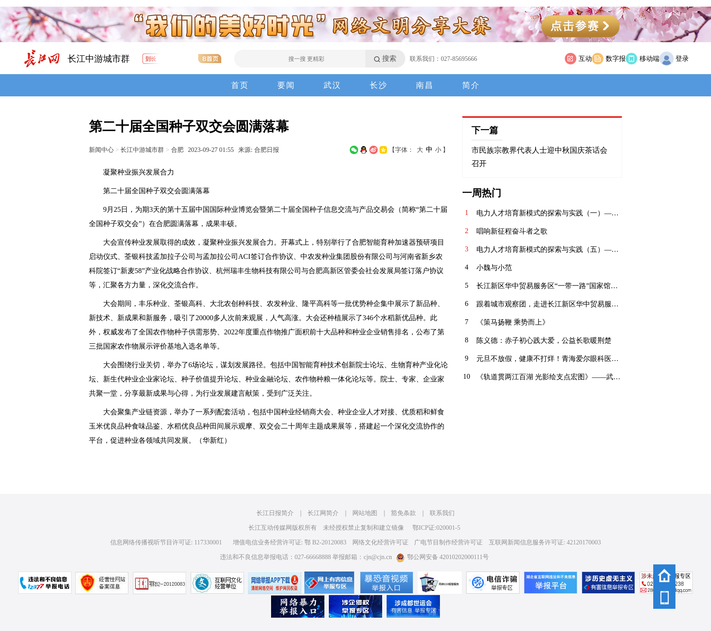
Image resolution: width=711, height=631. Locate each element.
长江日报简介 (275, 513)
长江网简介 (323, 513)
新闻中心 (101, 149)
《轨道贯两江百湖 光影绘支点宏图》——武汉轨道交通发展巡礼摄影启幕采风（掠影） (549, 377)
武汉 (332, 85)
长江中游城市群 (99, 58)
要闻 (286, 85)
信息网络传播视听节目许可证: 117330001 (166, 542)
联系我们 (442, 513)
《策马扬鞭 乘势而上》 (512, 322)
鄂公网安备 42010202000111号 (442, 557)
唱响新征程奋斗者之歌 (511, 231)
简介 (471, 85)
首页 (240, 85)
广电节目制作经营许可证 (448, 542)
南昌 (425, 85)
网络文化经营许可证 (380, 542)
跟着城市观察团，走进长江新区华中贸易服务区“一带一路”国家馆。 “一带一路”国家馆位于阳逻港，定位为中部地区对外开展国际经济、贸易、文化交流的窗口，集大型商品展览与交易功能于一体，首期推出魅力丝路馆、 (549, 304)
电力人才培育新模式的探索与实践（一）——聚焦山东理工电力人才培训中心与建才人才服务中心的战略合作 (549, 213)
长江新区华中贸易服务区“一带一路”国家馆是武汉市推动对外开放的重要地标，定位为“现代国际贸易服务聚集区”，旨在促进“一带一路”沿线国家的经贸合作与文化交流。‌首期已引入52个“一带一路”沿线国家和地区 (549, 286)
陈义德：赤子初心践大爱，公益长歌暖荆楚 (543, 340)
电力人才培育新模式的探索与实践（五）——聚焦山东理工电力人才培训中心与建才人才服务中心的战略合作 (549, 249)
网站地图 (364, 513)
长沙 (378, 85)
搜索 (389, 58)
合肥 (177, 149)
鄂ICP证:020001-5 (436, 527)
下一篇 (484, 130)
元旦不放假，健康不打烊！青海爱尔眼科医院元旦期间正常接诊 (549, 358)
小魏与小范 (494, 267)
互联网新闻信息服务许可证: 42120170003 (545, 542)
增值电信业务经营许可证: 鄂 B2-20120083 (290, 542)
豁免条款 (403, 513)
